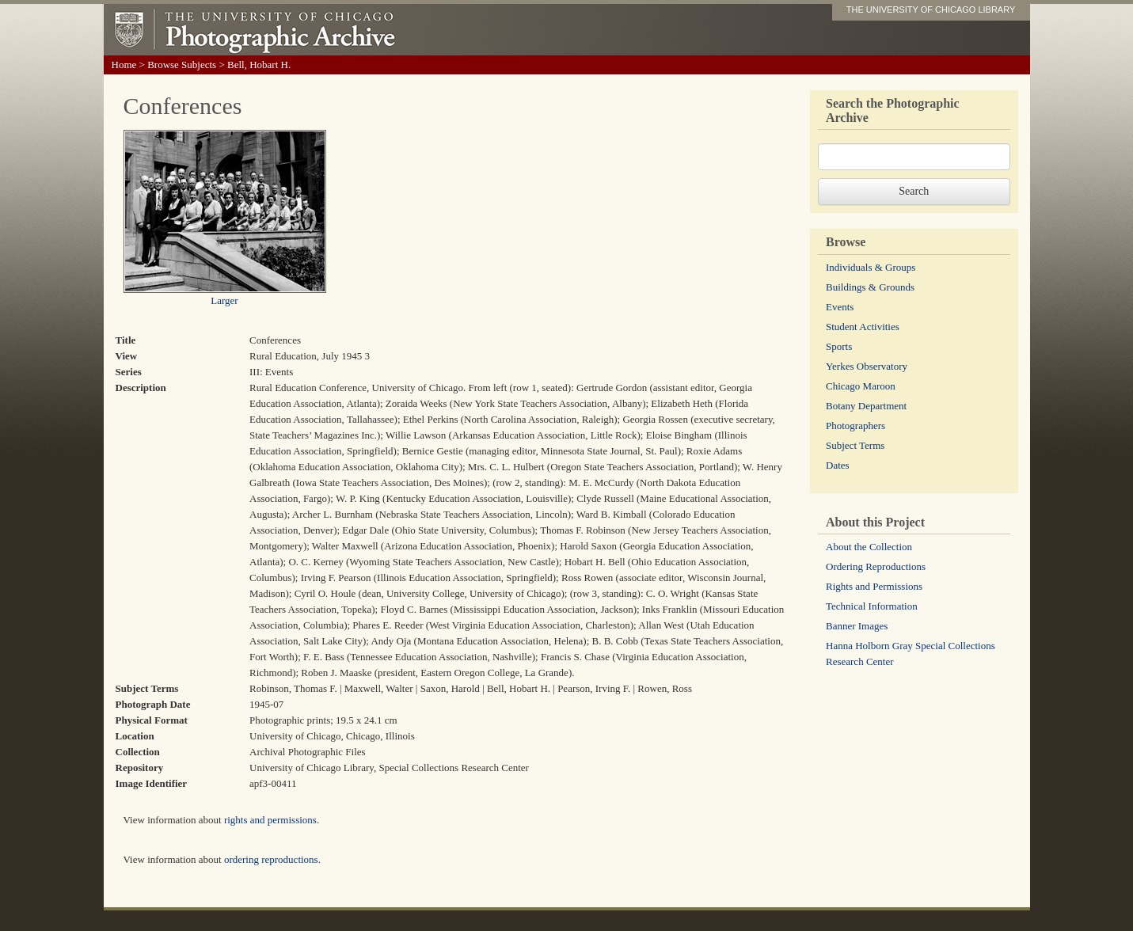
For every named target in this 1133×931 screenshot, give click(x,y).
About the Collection (869, 547)
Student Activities (862, 326)
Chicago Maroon (860, 386)
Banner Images (857, 626)
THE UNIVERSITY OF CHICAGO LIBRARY (931, 9)
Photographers (855, 425)
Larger (224, 300)
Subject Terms (855, 445)
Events (840, 307)
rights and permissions (270, 820)
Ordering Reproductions (876, 566)
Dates (838, 465)
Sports (839, 346)
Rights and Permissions (874, 586)
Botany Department (866, 406)
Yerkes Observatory (866, 366)
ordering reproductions (271, 859)
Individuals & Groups (870, 267)
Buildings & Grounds (870, 287)
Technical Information (872, 606)
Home (124, 64)
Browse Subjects (181, 64)
